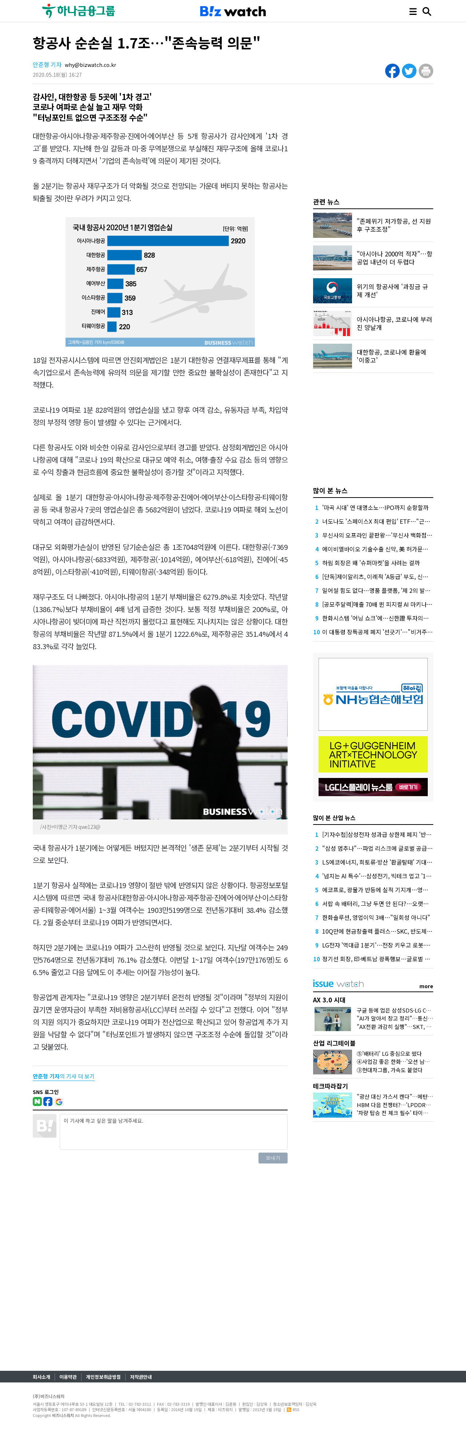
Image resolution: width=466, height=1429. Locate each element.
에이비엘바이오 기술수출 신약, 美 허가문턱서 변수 (384, 548)
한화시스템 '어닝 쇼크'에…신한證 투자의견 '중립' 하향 (389, 618)
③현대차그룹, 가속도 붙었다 (390, 1070)
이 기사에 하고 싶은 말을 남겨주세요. (174, 1131)
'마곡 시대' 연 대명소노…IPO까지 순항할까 (375, 507)
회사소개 (41, 1376)
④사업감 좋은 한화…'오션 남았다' (396, 1061)
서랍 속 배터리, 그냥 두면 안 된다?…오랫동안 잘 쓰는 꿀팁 (394, 903)
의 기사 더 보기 (64, 1076)
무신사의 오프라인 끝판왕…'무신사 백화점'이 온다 (384, 535)
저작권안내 (141, 1376)
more (426, 986)
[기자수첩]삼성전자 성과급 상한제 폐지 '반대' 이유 (383, 834)
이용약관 (68, 1376)
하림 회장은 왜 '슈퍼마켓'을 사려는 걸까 (371, 562)
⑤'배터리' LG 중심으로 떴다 (389, 1053)
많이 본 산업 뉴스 (334, 817)
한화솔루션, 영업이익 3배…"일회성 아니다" (376, 917)
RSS (293, 1409)
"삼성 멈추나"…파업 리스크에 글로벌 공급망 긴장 (383, 848)
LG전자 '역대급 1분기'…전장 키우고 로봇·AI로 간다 (385, 945)
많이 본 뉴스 (330, 490)
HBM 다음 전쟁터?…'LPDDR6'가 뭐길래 (404, 1105)
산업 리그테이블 (334, 1042)
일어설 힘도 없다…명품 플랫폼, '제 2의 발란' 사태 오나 (389, 590)
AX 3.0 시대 (329, 999)
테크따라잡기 (330, 1085)
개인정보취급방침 (103, 1376)
